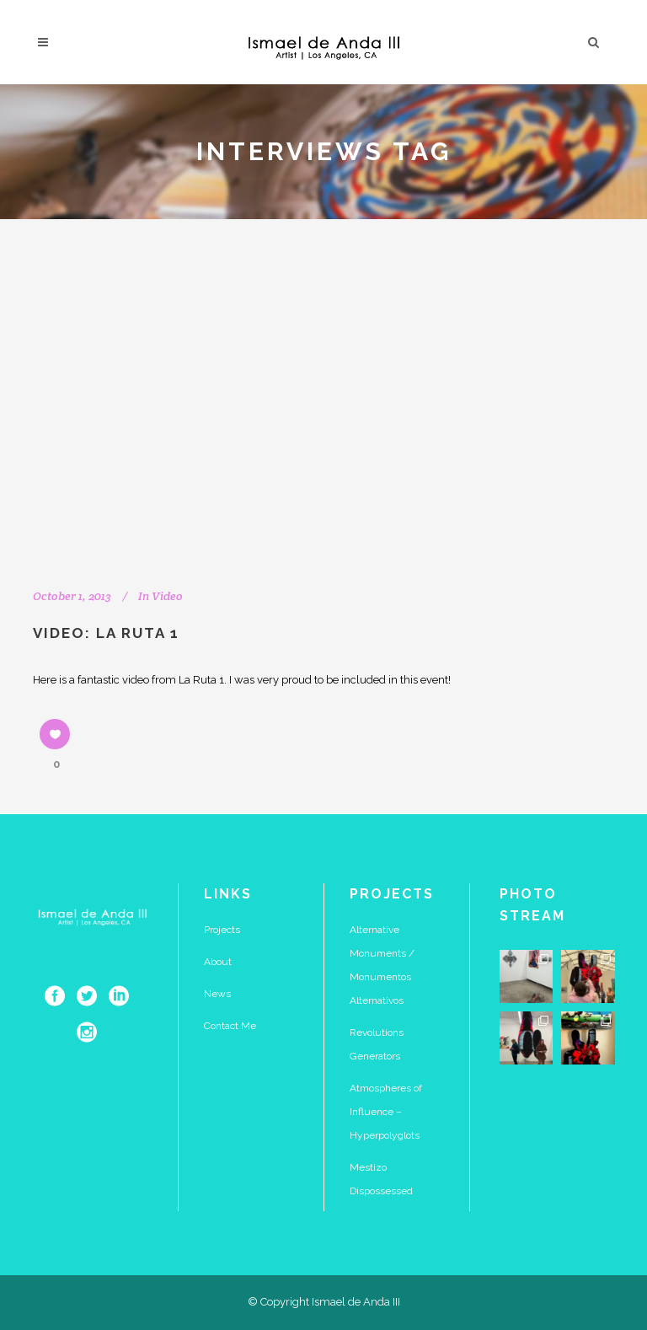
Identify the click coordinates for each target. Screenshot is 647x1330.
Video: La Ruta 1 (106, 633)
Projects (222, 930)
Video (167, 595)
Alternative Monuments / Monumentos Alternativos (382, 965)
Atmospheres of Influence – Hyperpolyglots (386, 1111)
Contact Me (230, 1026)
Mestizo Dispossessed (381, 1179)
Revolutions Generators (377, 1044)
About (218, 962)
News (217, 994)
